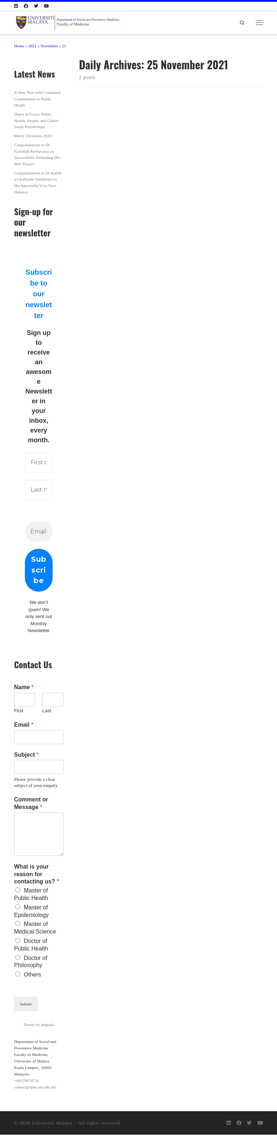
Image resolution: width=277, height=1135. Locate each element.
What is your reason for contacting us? (36, 874)
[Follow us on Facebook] (26, 6)
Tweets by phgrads (38, 1025)
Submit (26, 1004)
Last (46, 711)
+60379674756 (26, 1081)
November (49, 46)
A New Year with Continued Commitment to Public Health (37, 98)
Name (24, 687)
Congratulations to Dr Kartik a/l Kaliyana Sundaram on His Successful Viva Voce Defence (37, 182)
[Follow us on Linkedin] (16, 6)
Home (19, 46)
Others (32, 975)
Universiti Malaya (52, 1123)
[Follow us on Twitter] (36, 6)
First (18, 711)
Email (23, 725)
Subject (26, 755)
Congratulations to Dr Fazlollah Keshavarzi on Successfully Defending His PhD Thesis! (37, 154)
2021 (32, 46)
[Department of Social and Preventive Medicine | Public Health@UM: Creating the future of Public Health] (67, 21)
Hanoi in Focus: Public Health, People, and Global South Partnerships (36, 120)
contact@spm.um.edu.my (35, 1087)
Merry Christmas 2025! (33, 136)
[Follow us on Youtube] (46, 6)
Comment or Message (31, 803)
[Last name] (39, 490)
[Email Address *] (39, 532)
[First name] (39, 462)
